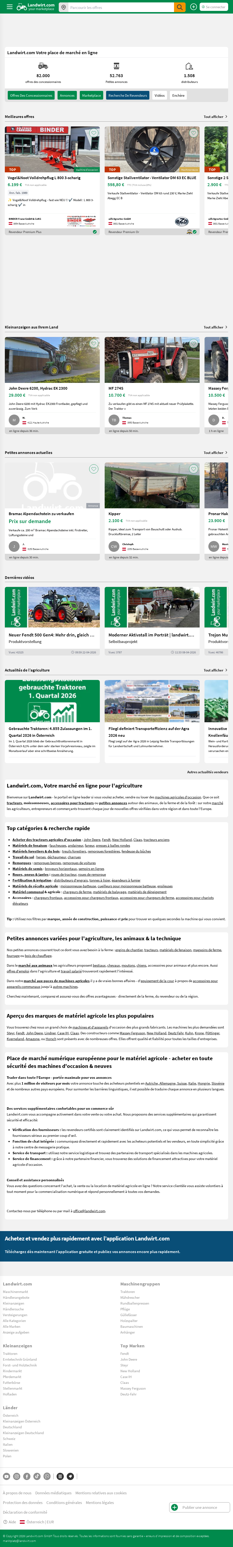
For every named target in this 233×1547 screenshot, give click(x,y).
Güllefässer (128, 1314)
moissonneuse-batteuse (78, 885)
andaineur (75, 845)
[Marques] (70, 1476)
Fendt (106, 839)
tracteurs (151, 949)
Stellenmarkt (12, 1388)
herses (41, 856)
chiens (141, 965)
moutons (128, 965)
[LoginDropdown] (214, 7)
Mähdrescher (130, 1297)
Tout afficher (216, 116)
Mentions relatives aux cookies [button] (101, 1493)
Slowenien (11, 1450)
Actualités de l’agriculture (27, 670)
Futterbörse (11, 1382)
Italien (8, 1444)
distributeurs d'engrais (71, 880)
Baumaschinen (131, 1326)
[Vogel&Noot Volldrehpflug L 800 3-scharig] (52, 180)
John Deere (92, 839)
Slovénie (217, 1083)
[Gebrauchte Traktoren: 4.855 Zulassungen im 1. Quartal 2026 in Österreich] (52, 721)
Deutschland (12, 1426)
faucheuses (58, 845)
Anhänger (127, 1332)
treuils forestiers (74, 851)
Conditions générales (64, 1502)
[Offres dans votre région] (63, 7)
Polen (7, 1455)
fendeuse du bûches (136, 851)
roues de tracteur (63, 874)
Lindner (50, 1032)
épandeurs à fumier (126, 880)
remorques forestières (104, 851)
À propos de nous (17, 1493)
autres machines (65, 986)
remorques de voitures (79, 862)
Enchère (178, 95)
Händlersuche (13, 1308)
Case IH (63, 1032)
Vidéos (160, 95)
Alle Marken (11, 1326)
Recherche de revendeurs (128, 95)
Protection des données (23, 1502)
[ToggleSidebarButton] (10, 7)
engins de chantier (129, 949)
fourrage (13, 955)
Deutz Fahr (175, 1032)
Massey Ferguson (132, 1032)
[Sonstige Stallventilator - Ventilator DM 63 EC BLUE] (152, 180)
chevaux (113, 965)
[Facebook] (26, 1476)
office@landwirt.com (89, 1210)
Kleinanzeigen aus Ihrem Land (31, 327)
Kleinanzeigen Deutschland (23, 1432)
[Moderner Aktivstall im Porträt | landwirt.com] (152, 621)
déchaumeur (56, 856)
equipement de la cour (157, 980)
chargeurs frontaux (48, 897)
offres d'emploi (18, 971)
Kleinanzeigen (13, 1303)
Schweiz (9, 1438)
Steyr (10, 1032)
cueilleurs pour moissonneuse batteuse (127, 885)
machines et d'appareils (90, 1027)
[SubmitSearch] (180, 7)
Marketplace (91, 95)
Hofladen (10, 1394)
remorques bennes (47, 862)
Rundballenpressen (134, 1303)
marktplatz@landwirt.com (19, 1541)
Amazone (32, 1038)
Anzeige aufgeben (16, 1332)
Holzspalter (129, 1320)
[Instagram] (16, 1476)
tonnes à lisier (99, 880)
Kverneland (15, 1038)
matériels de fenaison (175, 949)
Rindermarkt (12, 1370)
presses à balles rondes (113, 845)
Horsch (51, 1038)
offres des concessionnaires (31, 95)
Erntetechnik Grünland (20, 1359)
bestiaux (99, 965)
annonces (67, 95)
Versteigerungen (15, 1314)
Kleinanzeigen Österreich (21, 1421)
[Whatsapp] (47, 1476)
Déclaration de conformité (25, 1512)
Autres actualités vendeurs (207, 771)
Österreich (10, 1415)
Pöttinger (212, 1032)
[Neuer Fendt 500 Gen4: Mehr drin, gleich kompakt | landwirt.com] (52, 621)
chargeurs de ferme (77, 891)
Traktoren (127, 1291)
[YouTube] (6, 1476)
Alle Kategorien (14, 1320)
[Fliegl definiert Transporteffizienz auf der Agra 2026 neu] (152, 721)
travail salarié (71, 971)
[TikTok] (37, 1476)
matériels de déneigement (147, 891)
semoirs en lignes (91, 868)
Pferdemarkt (12, 1376)
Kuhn (189, 1032)
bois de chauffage (38, 955)
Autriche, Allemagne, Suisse (166, 1083)
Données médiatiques (53, 1493)
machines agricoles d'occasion (178, 797)
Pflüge (125, 1308)
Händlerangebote (16, 1297)
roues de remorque (92, 874)
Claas (137, 839)
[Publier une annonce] (193, 7)
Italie (192, 1083)
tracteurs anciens (156, 839)
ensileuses (165, 885)
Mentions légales (100, 1502)
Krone (199, 1032)
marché (217, 802)
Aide (9, 1522)
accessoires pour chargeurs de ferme (147, 897)
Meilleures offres (19, 116)
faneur (89, 845)
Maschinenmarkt (15, 1291)
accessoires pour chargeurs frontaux (91, 897)
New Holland (122, 839)
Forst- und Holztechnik (20, 1365)
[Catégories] (60, 1476)
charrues (74, 856)
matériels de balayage (109, 891)
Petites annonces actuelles (28, 452)
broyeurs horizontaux (61, 868)
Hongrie (204, 1083)
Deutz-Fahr (128, 1394)
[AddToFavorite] (93, 133)
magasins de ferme (207, 949)
